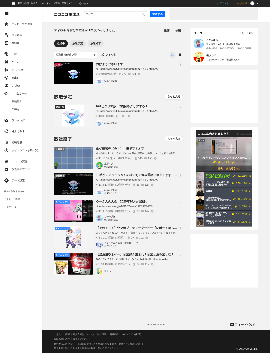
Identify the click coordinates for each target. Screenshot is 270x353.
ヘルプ (90, 334)
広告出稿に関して (63, 348)
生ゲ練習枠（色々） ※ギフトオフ (120, 148)
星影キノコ (110, 163)
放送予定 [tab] (77, 43)
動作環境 (101, 334)
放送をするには (81, 339)
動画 (20, 3)
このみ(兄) (109, 216)
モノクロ (211, 55)
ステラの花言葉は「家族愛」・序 (121, 243)
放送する (157, 14)
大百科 (56, 3)
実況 (64, 3)
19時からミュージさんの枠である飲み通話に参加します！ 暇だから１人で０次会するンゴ (157, 175)
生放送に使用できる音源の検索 (93, 344)
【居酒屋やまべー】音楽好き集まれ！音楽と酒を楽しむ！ (135, 254)
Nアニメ (72, 3)
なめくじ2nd (110, 81)
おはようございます (109, 64)
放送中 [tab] (61, 43)
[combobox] (115, 14)
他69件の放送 (111, 167)
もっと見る (173, 96)
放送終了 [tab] (95, 43)
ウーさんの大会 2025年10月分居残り (122, 201)
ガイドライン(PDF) (131, 334)
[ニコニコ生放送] (67, 14)
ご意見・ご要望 (62, 334)
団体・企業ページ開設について (128, 344)
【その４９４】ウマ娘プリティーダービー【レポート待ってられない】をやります (151, 228)
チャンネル (45, 3)
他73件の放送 (111, 219)
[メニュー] (180, 64)
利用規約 (114, 334)
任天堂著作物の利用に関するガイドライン (96, 348)
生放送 (34, 3)
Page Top (156, 324)
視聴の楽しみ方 (62, 339)
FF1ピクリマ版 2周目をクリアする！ (122, 106)
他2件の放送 (110, 246)
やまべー (108, 271)
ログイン (221, 3)
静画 (26, 3)
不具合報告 (78, 334)
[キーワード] (115, 14)
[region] (21, 180)
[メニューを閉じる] (6, 13)
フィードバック (245, 324)
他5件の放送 (110, 193)
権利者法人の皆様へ (64, 343)
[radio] (173, 55)
